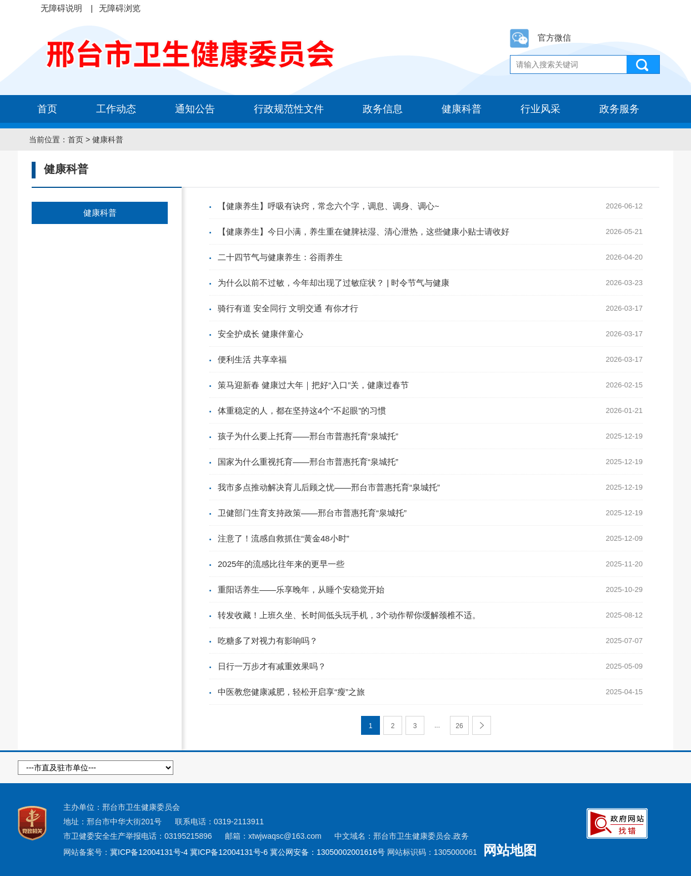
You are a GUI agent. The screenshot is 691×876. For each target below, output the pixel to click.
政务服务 (619, 109)
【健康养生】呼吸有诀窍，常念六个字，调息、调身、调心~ (328, 206)
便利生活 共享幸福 (252, 359)
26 (459, 726)
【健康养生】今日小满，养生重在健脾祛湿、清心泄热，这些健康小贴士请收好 (363, 231)
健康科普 (462, 109)
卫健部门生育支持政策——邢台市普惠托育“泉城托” (312, 512)
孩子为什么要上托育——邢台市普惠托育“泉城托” (308, 436)
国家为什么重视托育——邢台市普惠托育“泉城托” (308, 461)
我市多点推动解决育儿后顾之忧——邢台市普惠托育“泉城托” (329, 487)
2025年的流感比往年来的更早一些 (281, 564)
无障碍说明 (61, 8)
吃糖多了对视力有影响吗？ (268, 640)
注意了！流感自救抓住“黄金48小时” (283, 538)
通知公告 (195, 109)
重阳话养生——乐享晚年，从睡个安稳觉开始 (301, 589)
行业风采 (540, 109)
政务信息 (383, 109)
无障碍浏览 (120, 8)
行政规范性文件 (289, 109)
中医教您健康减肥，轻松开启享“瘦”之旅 (291, 691)
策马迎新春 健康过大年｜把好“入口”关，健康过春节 (313, 385)
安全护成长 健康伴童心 (260, 334)
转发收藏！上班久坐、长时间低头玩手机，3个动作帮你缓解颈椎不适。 (349, 615)
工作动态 (116, 109)
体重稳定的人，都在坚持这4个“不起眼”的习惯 (302, 410)
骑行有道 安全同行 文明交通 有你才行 (288, 308)
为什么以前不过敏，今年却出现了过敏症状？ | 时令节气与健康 (333, 282)
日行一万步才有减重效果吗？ (272, 666)
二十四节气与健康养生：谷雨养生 (280, 257)
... (437, 725)
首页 (47, 109)
